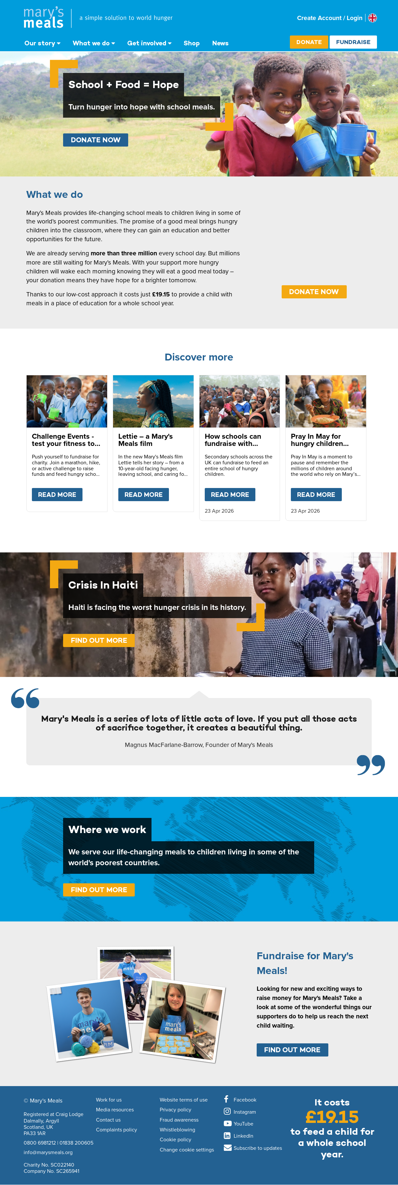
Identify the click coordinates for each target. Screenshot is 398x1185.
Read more (60, 493)
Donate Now (96, 139)
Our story (39, 43)
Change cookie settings (187, 1150)
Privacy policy (175, 1109)
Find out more (99, 640)
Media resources (115, 1109)
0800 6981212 (40, 1142)
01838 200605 (76, 1142)
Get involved (146, 43)
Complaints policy (116, 1130)
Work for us (109, 1100)
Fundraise (353, 42)
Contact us (108, 1120)
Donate (309, 42)
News (220, 43)
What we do (91, 43)
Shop (192, 43)
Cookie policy (175, 1139)
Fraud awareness (179, 1120)
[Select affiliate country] (372, 18)
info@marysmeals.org (48, 1152)
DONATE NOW (314, 291)
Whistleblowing (177, 1130)
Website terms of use (184, 1100)
